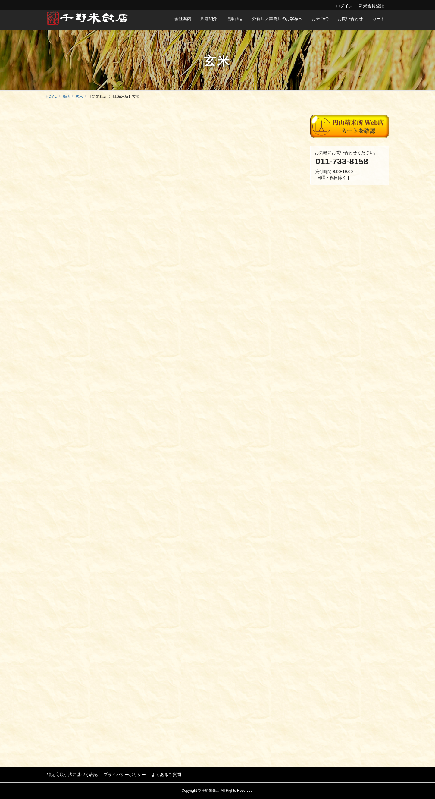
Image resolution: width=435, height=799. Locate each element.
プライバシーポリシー (122, 774)
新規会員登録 (371, 5)
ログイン (344, 5)
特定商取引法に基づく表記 (71, 774)
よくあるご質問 (162, 774)
